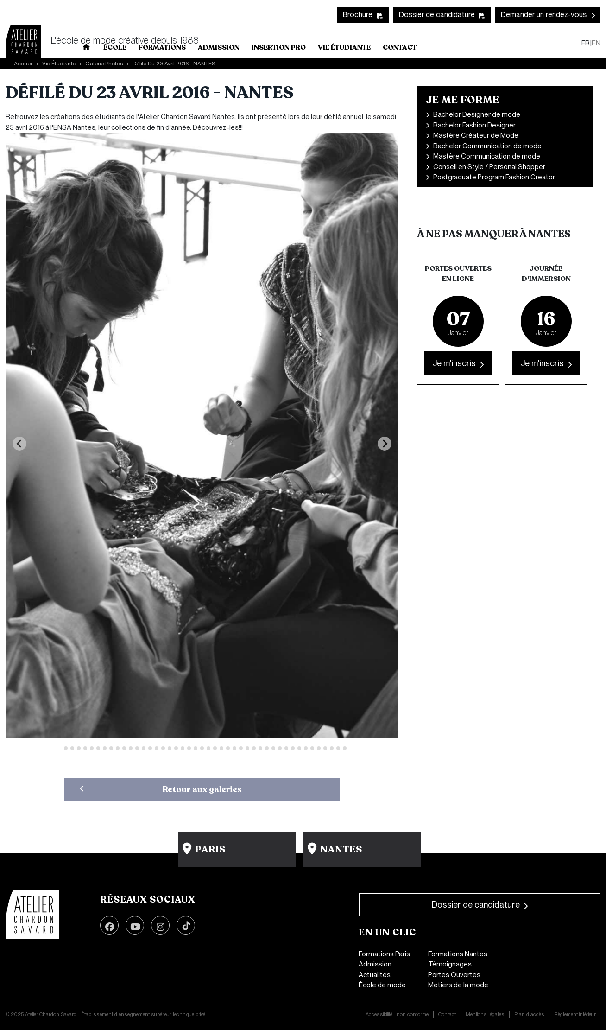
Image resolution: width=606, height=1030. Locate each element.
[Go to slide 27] (228, 748)
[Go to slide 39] (306, 748)
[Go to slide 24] (208, 748)
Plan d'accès (529, 1014)
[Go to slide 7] (98, 748)
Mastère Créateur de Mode (475, 135)
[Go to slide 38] (299, 748)
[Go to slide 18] (169, 748)
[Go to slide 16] (156, 748)
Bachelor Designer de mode (476, 114)
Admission (375, 964)
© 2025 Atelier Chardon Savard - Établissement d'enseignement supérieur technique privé (105, 1014)
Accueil (23, 63)
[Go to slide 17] (163, 748)
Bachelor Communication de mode (487, 146)
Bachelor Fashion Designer (474, 125)
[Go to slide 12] (131, 748)
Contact (400, 47)
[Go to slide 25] (215, 748)
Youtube (135, 925)
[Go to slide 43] (332, 748)
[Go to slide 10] (118, 748)
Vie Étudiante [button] (344, 47)
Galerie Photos (104, 63)
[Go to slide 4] (79, 748)
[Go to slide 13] (137, 748)
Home (87, 48)
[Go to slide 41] (319, 748)
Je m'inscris (454, 363)
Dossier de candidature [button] (476, 904)
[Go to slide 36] (286, 748)
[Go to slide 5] (85, 748)
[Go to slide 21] (189, 748)
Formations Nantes (457, 954)
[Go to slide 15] (150, 748)
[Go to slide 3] (72, 748)
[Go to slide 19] (176, 748)
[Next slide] (384, 444)
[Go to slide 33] (267, 748)
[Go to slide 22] (195, 748)
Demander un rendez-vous (544, 14)
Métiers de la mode (458, 985)
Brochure (357, 14)
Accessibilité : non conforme (397, 1014)
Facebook (109, 925)
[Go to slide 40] (312, 748)
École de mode (382, 985)
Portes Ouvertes (454, 975)
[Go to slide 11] (124, 748)
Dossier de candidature (437, 14)
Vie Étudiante (59, 63)
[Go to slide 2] (66, 748)
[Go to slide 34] (273, 748)
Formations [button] (162, 47)
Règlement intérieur (575, 1014)
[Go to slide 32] (260, 748)
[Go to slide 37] (293, 748)
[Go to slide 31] (254, 748)
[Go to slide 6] (92, 748)
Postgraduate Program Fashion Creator (494, 177)
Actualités (375, 975)
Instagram (160, 925)
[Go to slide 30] (247, 748)
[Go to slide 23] (202, 748)
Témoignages (450, 964)
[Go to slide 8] (105, 748)
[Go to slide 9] (111, 748)
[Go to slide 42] (325, 748)
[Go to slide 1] (59, 747)
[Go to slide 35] (280, 748)
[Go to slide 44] (338, 748)
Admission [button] (219, 47)
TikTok (186, 925)
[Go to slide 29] (241, 748)
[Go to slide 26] (221, 748)
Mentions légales (485, 1014)
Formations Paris (384, 954)
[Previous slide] (19, 444)
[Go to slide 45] (345, 748)
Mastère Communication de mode (486, 156)
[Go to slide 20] (182, 748)
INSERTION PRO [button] (279, 47)
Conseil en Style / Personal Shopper (489, 167)
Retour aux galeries (202, 789)
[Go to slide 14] (143, 748)
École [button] (114, 47)
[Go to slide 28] (234, 748)
